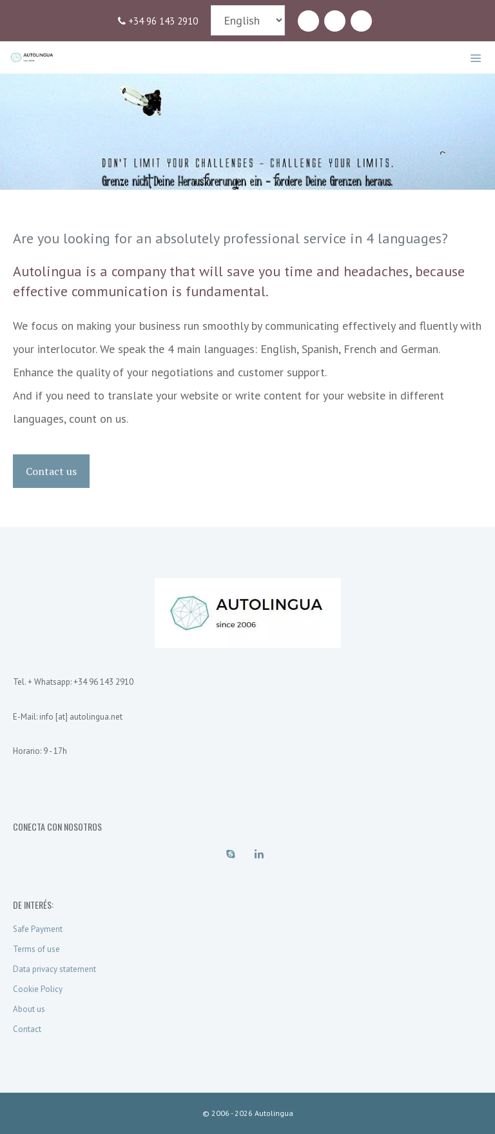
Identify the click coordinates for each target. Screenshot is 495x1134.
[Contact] (361, 21)
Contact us (51, 471)
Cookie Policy (38, 989)
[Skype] (308, 21)
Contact (27, 1029)
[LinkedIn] (334, 21)
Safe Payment (38, 929)
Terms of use (36, 949)
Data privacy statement (54, 969)
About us (29, 1009)
